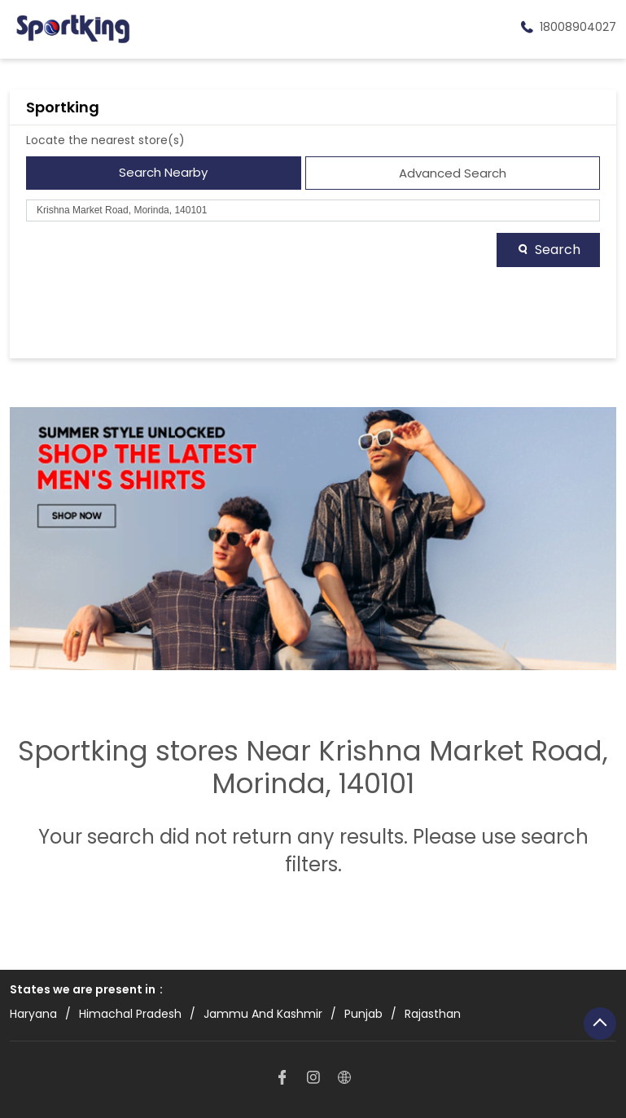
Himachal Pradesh (130, 1014)
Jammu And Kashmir (263, 1014)
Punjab (363, 1014)
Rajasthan (433, 1014)
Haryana (33, 1014)
